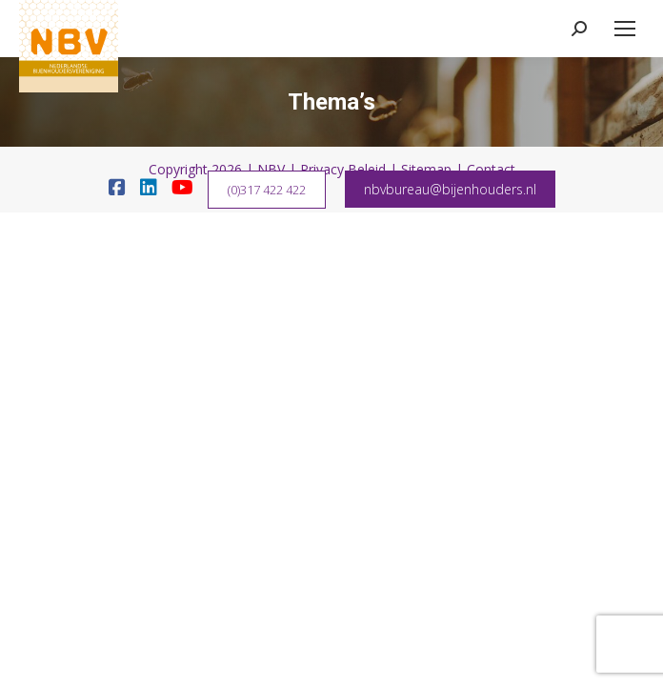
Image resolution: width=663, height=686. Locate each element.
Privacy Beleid (343, 169)
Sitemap (426, 169)
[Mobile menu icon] (625, 29)
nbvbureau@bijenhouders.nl (450, 189)
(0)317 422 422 (267, 189)
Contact (491, 169)
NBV (271, 169)
